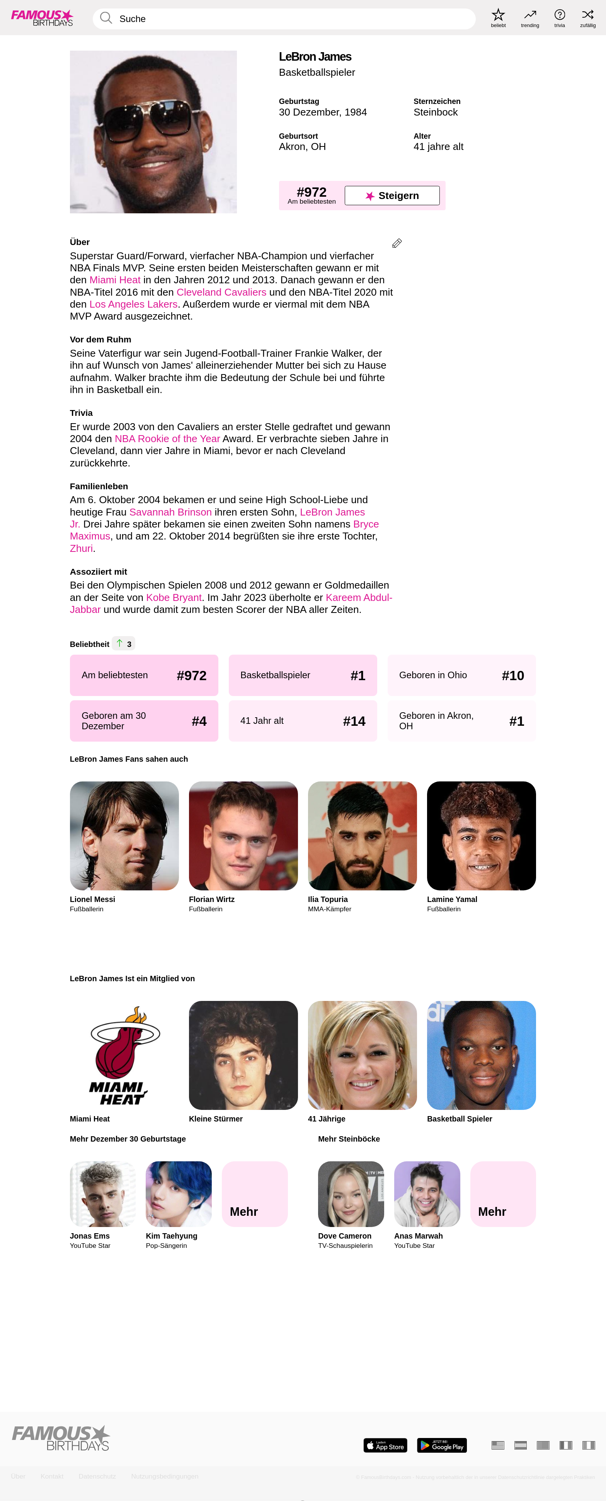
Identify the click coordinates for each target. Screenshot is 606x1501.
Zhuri (81, 548)
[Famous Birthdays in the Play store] (442, 1445)
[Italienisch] (588, 1445)
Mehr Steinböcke (349, 1139)
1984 (356, 112)
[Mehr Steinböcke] (503, 1194)
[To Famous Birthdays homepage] (42, 17)
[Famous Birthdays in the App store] (385, 1445)
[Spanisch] (520, 1445)
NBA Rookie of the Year (167, 438)
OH (318, 146)
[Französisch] (566, 1445)
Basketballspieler (317, 72)
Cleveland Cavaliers (221, 292)
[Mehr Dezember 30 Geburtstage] (255, 1194)
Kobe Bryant (174, 597)
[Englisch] (498, 1445)
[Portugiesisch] (543, 1445)
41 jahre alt (438, 146)
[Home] (154, 1438)
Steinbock (436, 112)
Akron (292, 146)
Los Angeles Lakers (134, 304)
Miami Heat (115, 280)
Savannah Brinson (170, 512)
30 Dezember (309, 112)
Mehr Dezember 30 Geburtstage (128, 1139)
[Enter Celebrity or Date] (284, 19)
